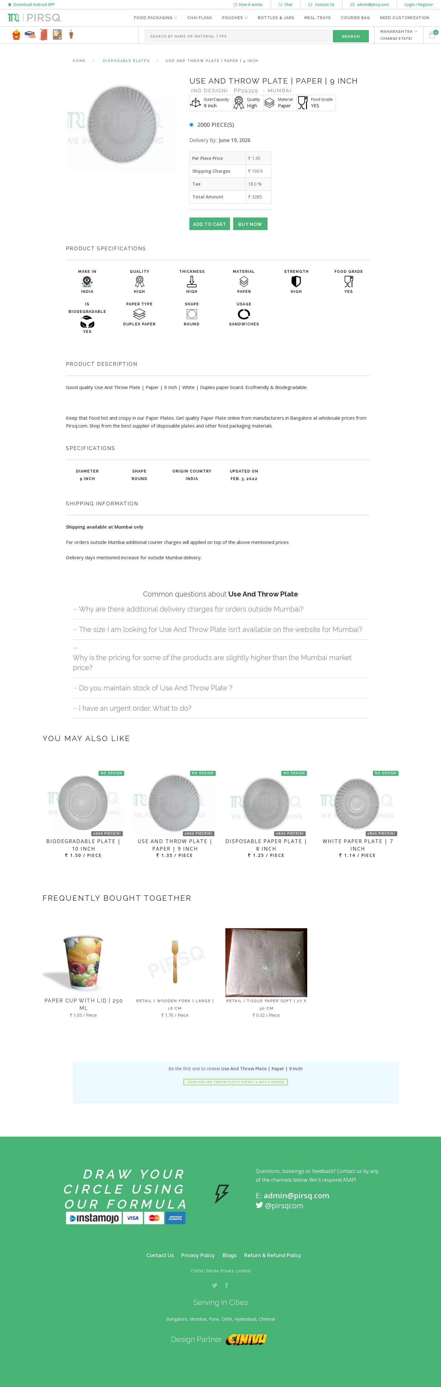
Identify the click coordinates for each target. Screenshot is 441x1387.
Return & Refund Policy (272, 1255)
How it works (248, 4)
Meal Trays (317, 18)
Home (79, 61)
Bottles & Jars (276, 18)
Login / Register (419, 4)
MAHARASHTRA (396, 34)
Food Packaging (153, 18)
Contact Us (321, 4)
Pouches (232, 18)
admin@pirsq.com (369, 4)
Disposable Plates (126, 61)
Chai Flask (199, 18)
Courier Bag (355, 18)
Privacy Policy (198, 1255)
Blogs (230, 1255)
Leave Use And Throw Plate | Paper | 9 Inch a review (235, 1082)
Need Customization (404, 18)
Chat (286, 4)
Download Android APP (31, 4)
